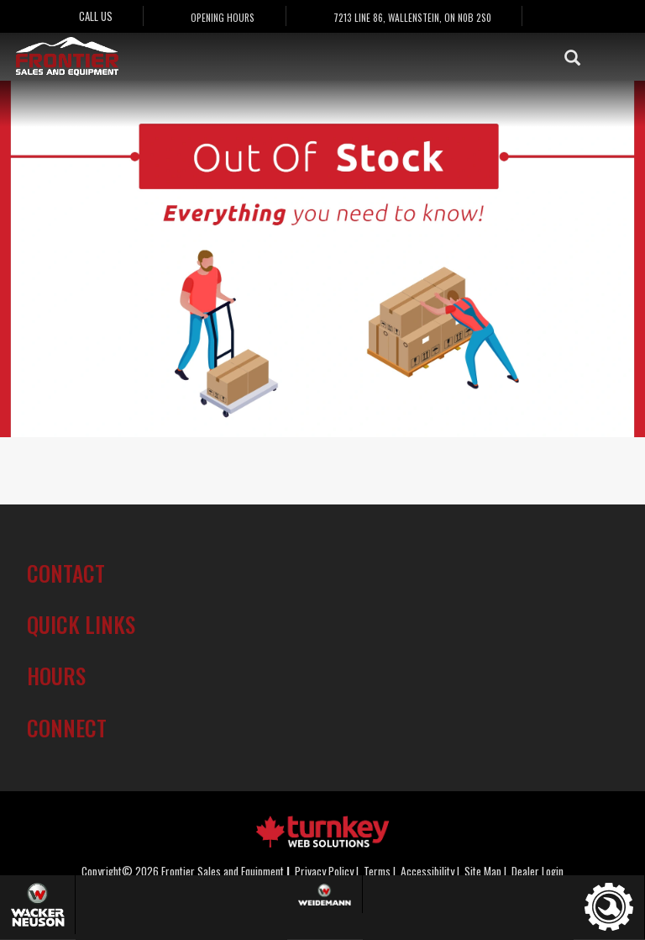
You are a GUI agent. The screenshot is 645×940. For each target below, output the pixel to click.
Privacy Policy (324, 871)
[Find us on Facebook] (566, 16)
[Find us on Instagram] (601, 16)
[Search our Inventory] (580, 57)
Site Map (482, 871)
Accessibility (427, 871)
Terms (377, 871)
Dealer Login (537, 871)
